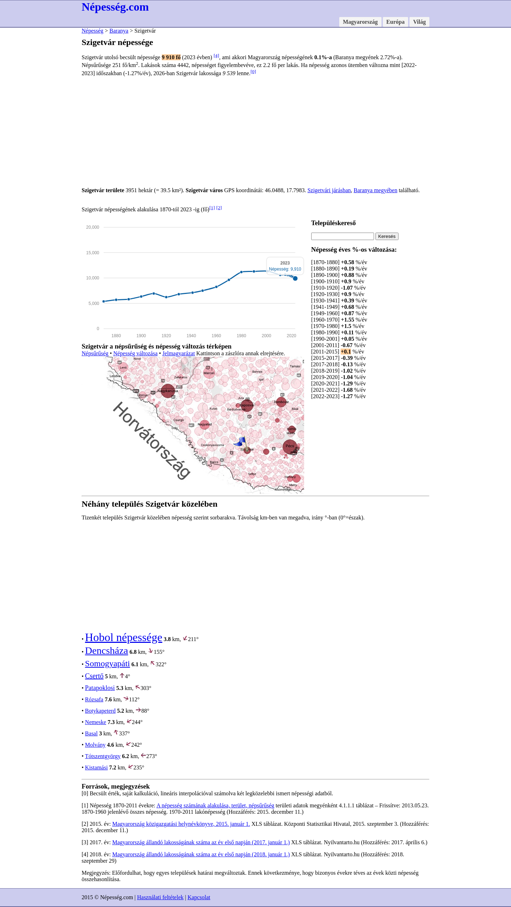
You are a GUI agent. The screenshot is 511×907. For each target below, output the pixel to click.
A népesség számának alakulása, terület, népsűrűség (215, 805)
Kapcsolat (198, 897)
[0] (253, 71)
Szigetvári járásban (329, 190)
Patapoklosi (100, 687)
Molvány (95, 745)
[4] (216, 55)
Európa (395, 22)
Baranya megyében (375, 190)
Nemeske (95, 722)
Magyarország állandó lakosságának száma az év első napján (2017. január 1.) (201, 842)
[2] (219, 207)
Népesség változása (135, 353)
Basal (91, 733)
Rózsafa (94, 699)
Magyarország (360, 22)
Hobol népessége (124, 637)
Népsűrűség (95, 353)
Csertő (94, 676)
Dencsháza (106, 650)
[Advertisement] (255, 132)
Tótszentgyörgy (103, 756)
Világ (419, 22)
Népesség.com (115, 6)
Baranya (118, 31)
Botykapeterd (100, 711)
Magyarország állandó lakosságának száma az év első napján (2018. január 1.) (201, 854)
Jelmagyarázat (179, 353)
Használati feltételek (160, 897)
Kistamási (96, 767)
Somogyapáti (107, 663)
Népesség (92, 31)
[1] (212, 207)
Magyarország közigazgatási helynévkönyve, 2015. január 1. (181, 824)
